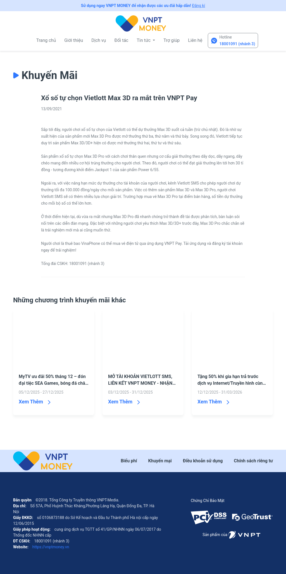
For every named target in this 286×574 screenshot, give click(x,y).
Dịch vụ (98, 40)
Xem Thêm (31, 402)
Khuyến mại (160, 460)
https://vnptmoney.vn (50, 547)
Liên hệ (195, 40)
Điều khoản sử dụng (203, 460)
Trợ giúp (171, 40)
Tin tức (144, 40)
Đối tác (121, 40)
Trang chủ (46, 40)
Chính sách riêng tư (253, 460)
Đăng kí (198, 5)
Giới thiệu (73, 40)
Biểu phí (129, 460)
